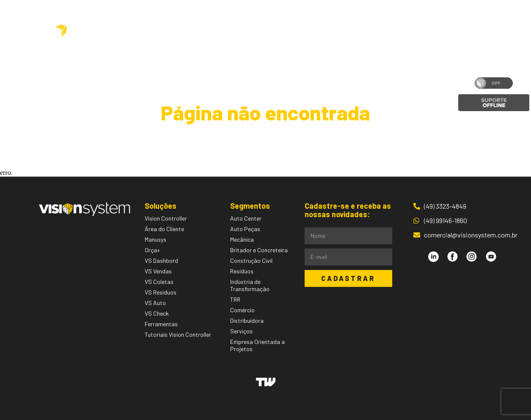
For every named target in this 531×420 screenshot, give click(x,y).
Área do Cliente (451, 31)
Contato (391, 31)
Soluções (213, 30)
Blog (355, 31)
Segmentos (270, 30)
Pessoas (320, 31)
